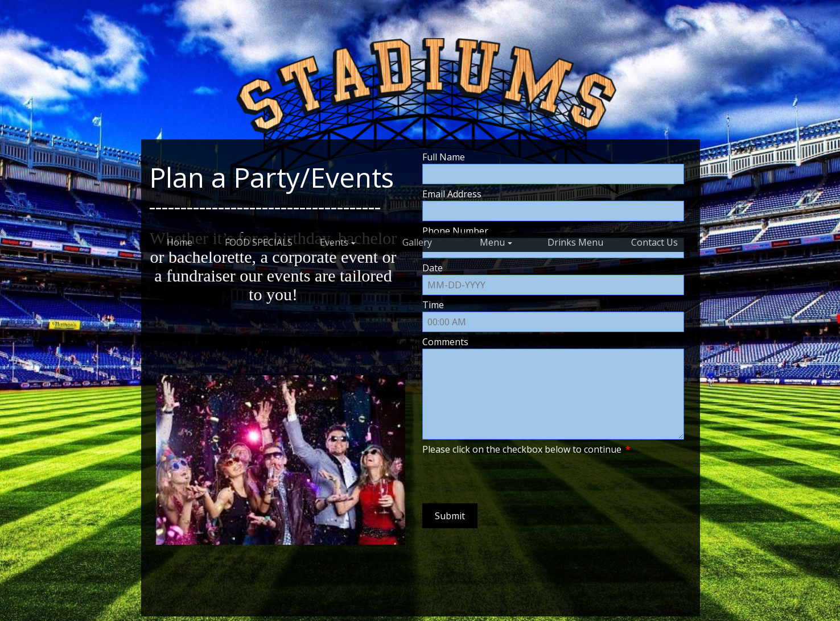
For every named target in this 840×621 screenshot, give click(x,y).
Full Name (443, 157)
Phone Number (455, 231)
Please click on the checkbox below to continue (526, 449)
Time (433, 305)
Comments (445, 342)
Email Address (451, 194)
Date (432, 268)
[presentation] (508, 478)
